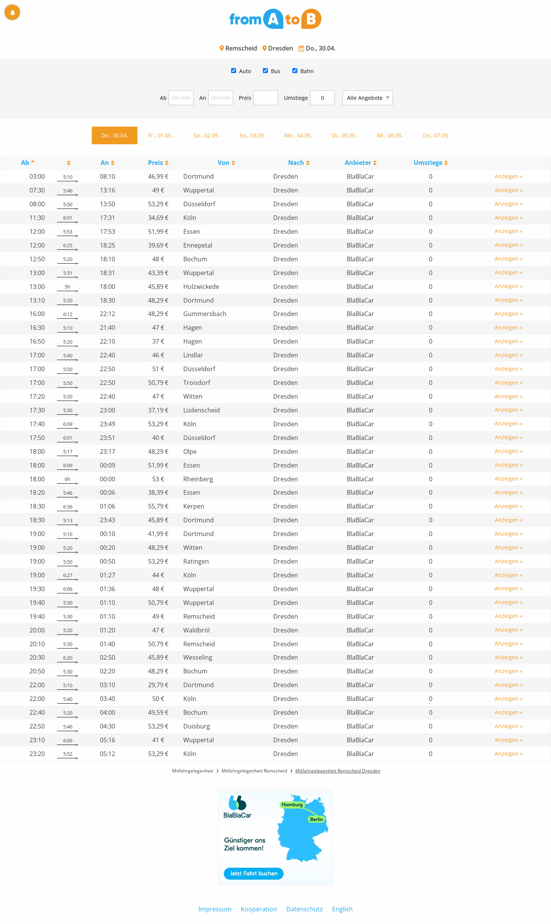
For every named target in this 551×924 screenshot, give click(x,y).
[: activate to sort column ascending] (67, 162)
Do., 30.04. (114, 135)
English (342, 909)
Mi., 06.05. (390, 135)
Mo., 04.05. (298, 135)
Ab (163, 97)
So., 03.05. (253, 135)
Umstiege (296, 97)
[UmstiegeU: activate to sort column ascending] (431, 162)
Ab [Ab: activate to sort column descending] (25, 162)
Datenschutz (304, 909)
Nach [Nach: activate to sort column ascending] (296, 162)
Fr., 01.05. (160, 135)
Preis (245, 97)
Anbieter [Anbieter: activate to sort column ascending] (358, 162)
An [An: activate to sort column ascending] (105, 162)
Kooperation (259, 909)
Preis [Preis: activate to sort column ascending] (155, 162)
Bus (275, 71)
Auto (245, 71)
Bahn (307, 71)
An (202, 97)
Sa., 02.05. (207, 135)
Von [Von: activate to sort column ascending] (224, 162)
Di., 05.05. (344, 135)
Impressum (215, 909)
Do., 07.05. (436, 135)
